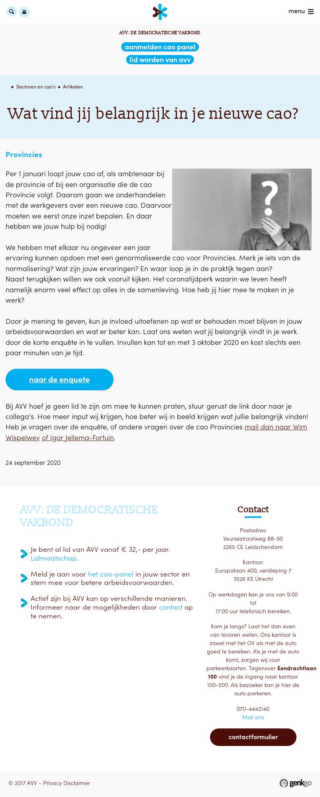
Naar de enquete (59, 379)
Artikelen (73, 87)
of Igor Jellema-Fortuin (78, 437)
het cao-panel (110, 574)
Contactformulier (253, 737)
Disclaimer (76, 783)
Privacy (52, 783)
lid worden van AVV (160, 59)
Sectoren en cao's (35, 87)
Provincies (24, 154)
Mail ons (253, 717)
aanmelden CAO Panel (160, 46)
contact (171, 607)
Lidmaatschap (54, 558)
